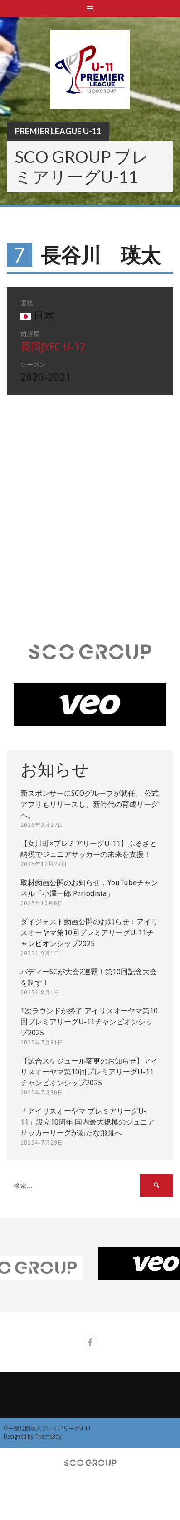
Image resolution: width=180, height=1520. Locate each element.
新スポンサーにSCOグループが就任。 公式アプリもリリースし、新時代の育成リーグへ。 (89, 804)
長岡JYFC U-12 (53, 347)
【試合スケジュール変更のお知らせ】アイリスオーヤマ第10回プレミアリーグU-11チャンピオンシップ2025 (89, 1072)
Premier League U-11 (58, 131)
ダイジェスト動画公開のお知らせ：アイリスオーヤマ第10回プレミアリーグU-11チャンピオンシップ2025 (89, 932)
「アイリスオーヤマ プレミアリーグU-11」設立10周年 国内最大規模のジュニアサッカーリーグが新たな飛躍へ (87, 1122)
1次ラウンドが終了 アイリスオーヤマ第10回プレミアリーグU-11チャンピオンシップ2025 (89, 1022)
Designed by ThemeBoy (33, 1437)
